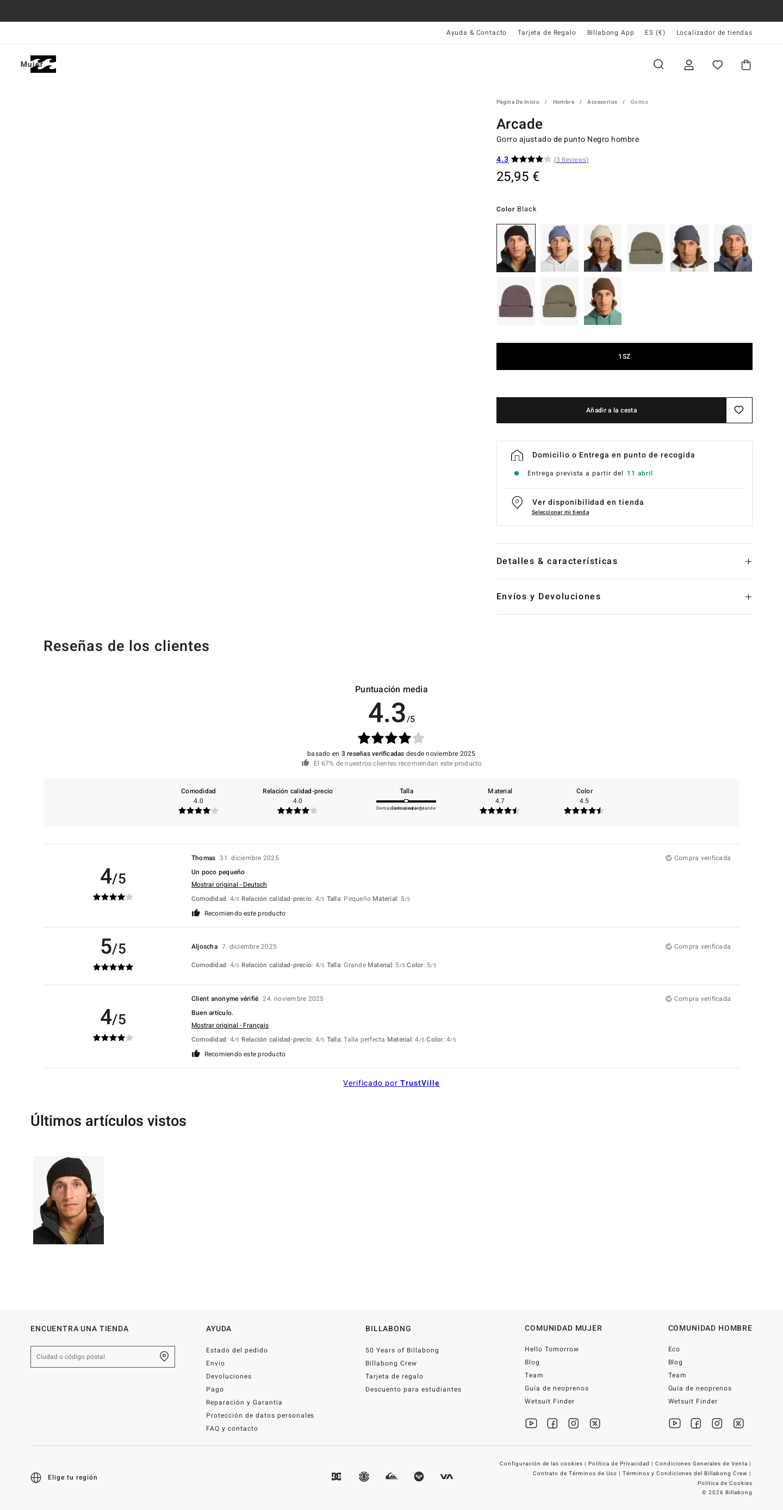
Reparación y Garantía (244, 1402)
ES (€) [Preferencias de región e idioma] (655, 32)
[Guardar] (739, 410)
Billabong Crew (391, 1363)
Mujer (158, 64)
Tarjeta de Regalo (547, 32)
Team (534, 1375)
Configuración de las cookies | (544, 1464)
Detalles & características (557, 561)
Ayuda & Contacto (476, 32)
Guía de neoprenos (557, 1388)
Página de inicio (517, 102)
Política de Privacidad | (621, 1464)
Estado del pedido (237, 1350)
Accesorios (602, 102)
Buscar (658, 64)
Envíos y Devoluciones (548, 596)
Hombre (98, 64)
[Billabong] (43, 64)
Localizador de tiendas (714, 32)
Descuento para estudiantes (413, 1389)
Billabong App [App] (611, 32)
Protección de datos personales (260, 1415)
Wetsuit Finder (550, 1401)
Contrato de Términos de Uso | (577, 1473)
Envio (215, 1363)
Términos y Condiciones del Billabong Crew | (688, 1473)
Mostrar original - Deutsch (229, 884)
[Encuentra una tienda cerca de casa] (164, 1357)
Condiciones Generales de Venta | (704, 1464)
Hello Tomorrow (552, 1349)
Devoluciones (229, 1376)
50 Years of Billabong (402, 1350)
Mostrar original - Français (230, 1025)
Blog (532, 1362)
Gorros (639, 102)
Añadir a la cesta (611, 410)
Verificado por (391, 1083)
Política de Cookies (725, 1483)
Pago (215, 1389)
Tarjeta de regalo (394, 1376)
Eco (674, 1349)
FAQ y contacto (232, 1428)
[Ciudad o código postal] (102, 1357)
